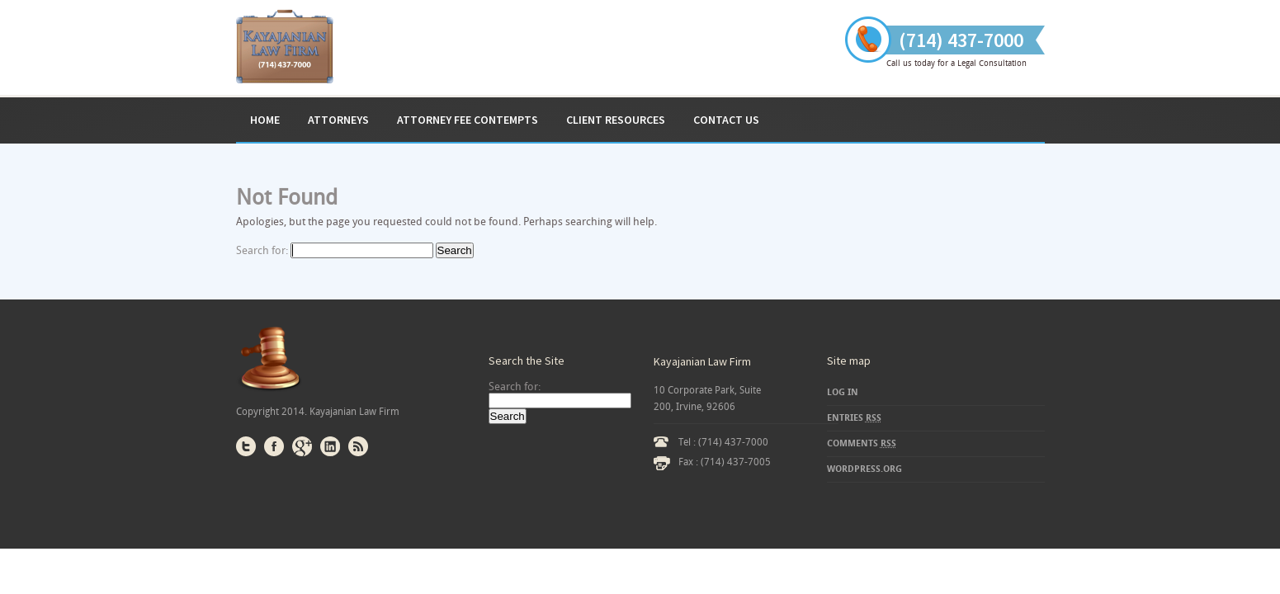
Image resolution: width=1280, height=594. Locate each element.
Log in (842, 392)
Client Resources (615, 119)
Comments (861, 443)
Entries (854, 417)
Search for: (262, 250)
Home (265, 119)
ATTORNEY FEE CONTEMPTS (467, 119)
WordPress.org (864, 469)
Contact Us (726, 119)
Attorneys (338, 119)
